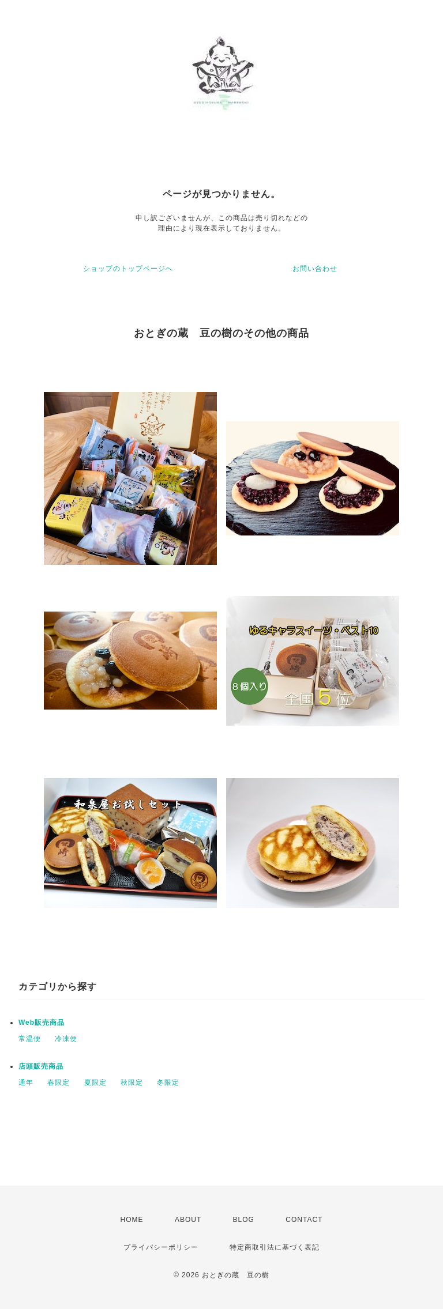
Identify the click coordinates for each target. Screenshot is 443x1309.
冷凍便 (66, 1039)
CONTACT (304, 1220)
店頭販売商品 (40, 1066)
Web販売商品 (41, 1022)
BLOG (243, 1220)
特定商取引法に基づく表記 (275, 1247)
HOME (132, 1220)
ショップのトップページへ (128, 269)
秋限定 (132, 1082)
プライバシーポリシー (160, 1247)
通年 (25, 1082)
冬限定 (168, 1082)
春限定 (58, 1082)
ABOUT (188, 1220)
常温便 (29, 1039)
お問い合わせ (314, 269)
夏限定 (95, 1082)
